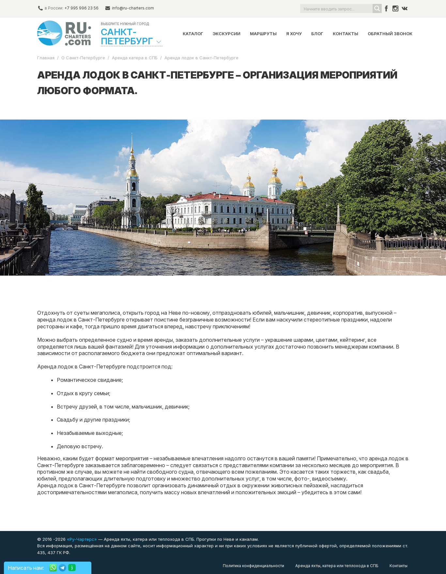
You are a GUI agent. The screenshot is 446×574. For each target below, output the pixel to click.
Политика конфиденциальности (253, 565)
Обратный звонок (390, 33)
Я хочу (294, 33)
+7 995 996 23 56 (81, 8)
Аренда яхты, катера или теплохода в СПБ (336, 565)
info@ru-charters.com (133, 8)
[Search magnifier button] (377, 8)
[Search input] (337, 8)
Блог (317, 33)
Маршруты (263, 33)
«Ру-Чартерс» (81, 539)
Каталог (193, 33)
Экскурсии (226, 33)
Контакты (345, 33)
